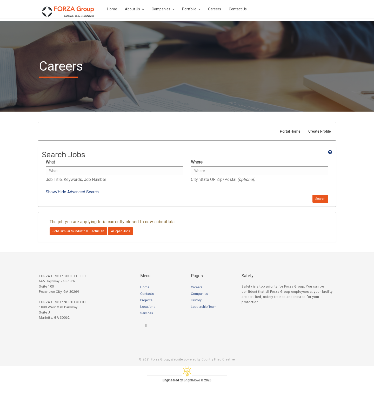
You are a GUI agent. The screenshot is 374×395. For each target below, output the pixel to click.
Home (112, 9)
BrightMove (192, 380)
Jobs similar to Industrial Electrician (78, 231)
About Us (132, 9)
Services (146, 313)
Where (197, 162)
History (196, 300)
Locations (147, 307)
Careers (214, 9)
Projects (146, 300)
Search (320, 199)
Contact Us (238, 9)
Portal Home (290, 131)
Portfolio (189, 9)
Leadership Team (204, 307)
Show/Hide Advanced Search (72, 191)
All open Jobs (120, 231)
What (50, 162)
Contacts (147, 294)
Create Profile (319, 131)
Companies (161, 9)
